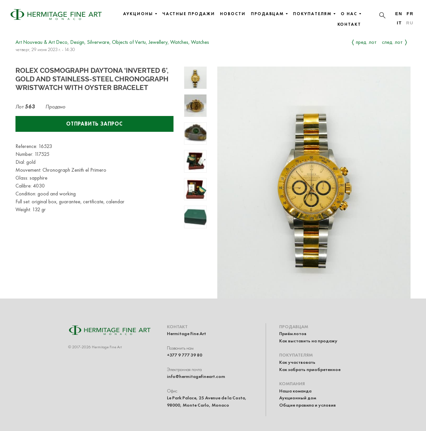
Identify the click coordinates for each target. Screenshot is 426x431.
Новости (232, 13)
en (398, 13)
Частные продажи (188, 13)
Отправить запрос (94, 124)
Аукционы (140, 13)
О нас (351, 13)
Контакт (349, 24)
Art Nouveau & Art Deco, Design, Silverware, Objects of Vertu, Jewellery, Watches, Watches (112, 42)
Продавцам (269, 13)
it (399, 22)
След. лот (392, 42)
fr (410, 13)
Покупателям (314, 13)
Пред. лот (366, 42)
